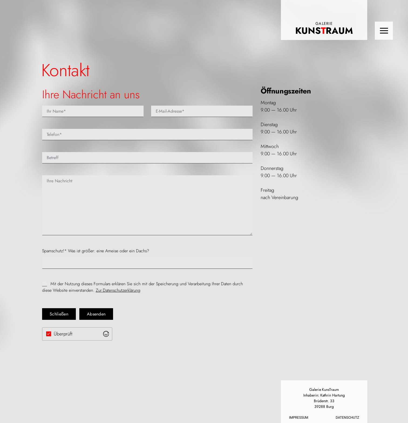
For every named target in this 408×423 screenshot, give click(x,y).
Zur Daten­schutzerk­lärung (118, 290)
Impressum (298, 417)
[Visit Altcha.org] (106, 334)
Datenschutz (347, 417)
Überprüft (63, 333)
